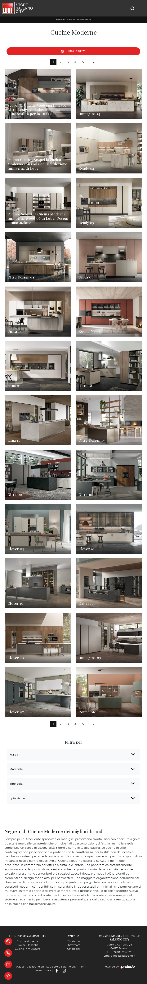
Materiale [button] (16, 769)
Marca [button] (14, 754)
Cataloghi (73, 948)
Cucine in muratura (27, 948)
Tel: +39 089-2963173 (119, 952)
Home (59, 19)
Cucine (68, 19)
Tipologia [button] (16, 783)
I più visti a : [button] (18, 798)
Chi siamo (73, 941)
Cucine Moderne (82, 19)
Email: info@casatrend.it (119, 955)
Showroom (74, 944)
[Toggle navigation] (141, 8)
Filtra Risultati (73, 51)
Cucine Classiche (27, 944)
